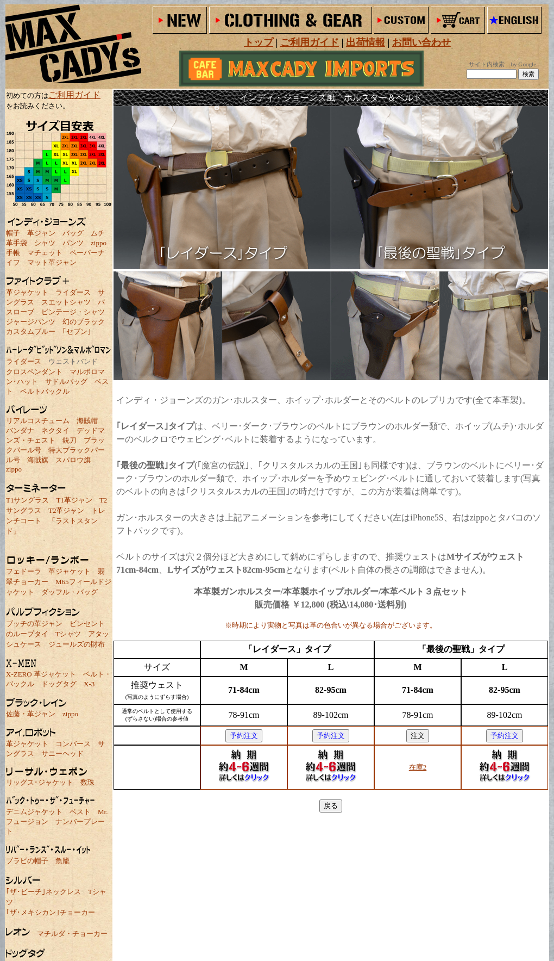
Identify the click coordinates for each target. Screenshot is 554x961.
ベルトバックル (45, 391)
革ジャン (41, 233)
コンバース (73, 744)
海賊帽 (87, 421)
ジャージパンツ (30, 322)
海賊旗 (37, 460)
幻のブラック (83, 322)
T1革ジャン (74, 500)
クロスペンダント (34, 372)
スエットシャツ (66, 302)
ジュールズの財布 (76, 644)
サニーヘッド (62, 753)
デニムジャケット (34, 812)
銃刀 (69, 440)
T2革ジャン (66, 510)
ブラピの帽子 (27, 861)
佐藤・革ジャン (30, 714)
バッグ (73, 233)
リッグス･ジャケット (39, 782)
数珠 (87, 782)
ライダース (73, 292)
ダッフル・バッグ (69, 592)
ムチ (98, 233)
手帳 (13, 253)
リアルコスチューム (38, 421)
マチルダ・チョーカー (72, 933)
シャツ (44, 243)
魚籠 (62, 861)
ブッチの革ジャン (34, 623)
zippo (98, 243)
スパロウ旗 (73, 460)
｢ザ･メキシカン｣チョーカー (50, 912)
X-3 (89, 684)
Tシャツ (68, 634)
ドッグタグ (59, 684)
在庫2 (418, 767)
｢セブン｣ (76, 331)
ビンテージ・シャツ (73, 312)
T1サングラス (27, 500)
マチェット (44, 253)
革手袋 (16, 243)
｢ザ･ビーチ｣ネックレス (43, 892)
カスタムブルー (30, 331)
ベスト (80, 812)
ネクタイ (55, 430)
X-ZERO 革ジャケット (41, 674)
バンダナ (20, 430)
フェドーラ (23, 571)
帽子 (13, 233)
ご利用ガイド (74, 95)
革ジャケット (27, 292)
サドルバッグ (66, 381)
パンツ (73, 243)
